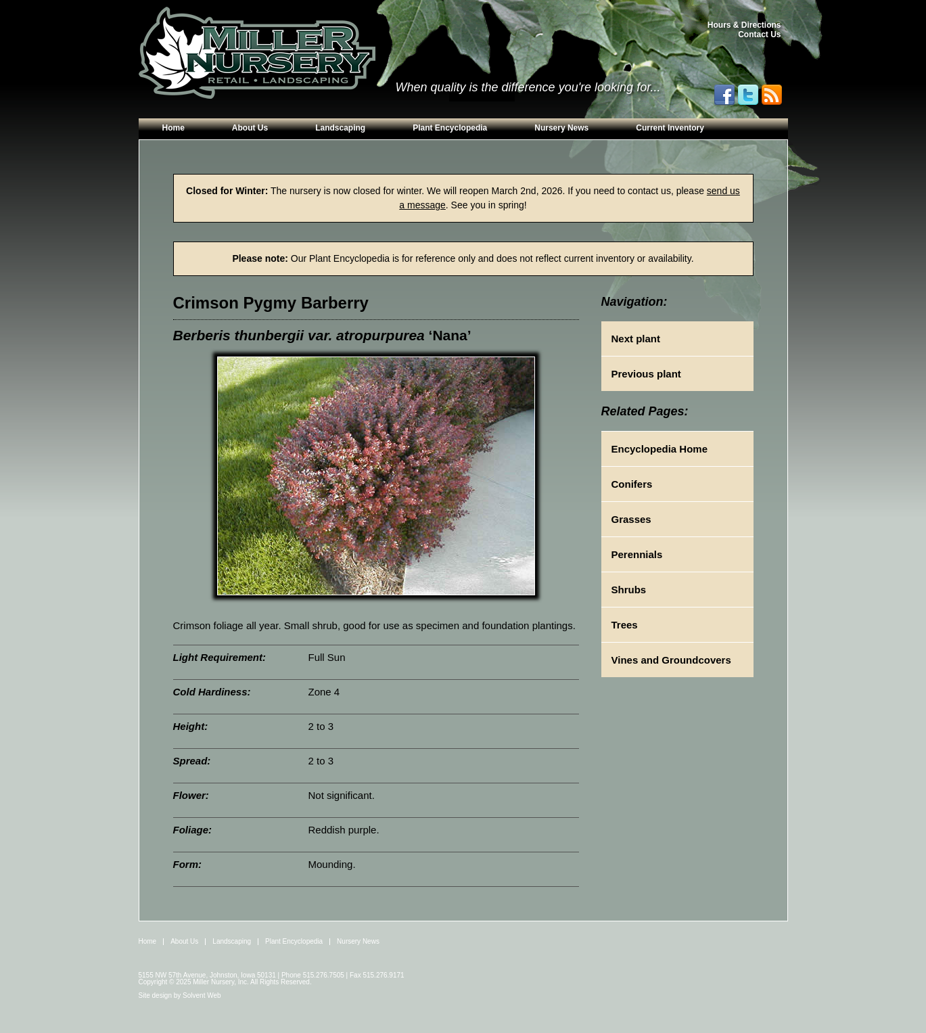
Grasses (631, 519)
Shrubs (629, 589)
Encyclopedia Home (659, 449)
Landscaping (340, 128)
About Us (250, 128)
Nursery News (561, 128)
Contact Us (759, 34)
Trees (624, 624)
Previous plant (646, 374)
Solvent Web (202, 995)
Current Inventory (670, 128)
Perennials (637, 554)
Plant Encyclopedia (450, 128)
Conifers (632, 484)
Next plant (636, 338)
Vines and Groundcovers (671, 660)
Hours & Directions (744, 25)
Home (173, 128)
